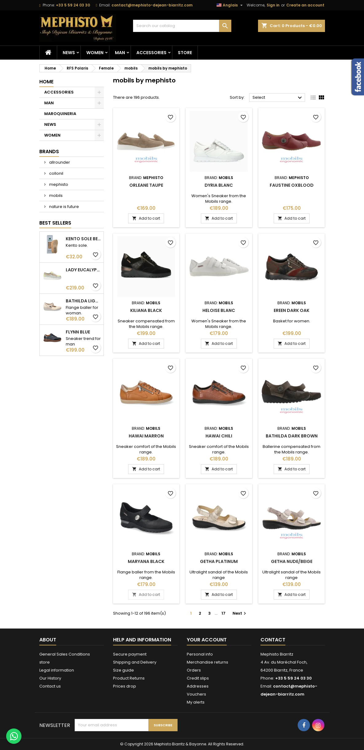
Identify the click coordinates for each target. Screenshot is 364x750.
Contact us (50, 686)
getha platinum (219, 561)
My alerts (196, 702)
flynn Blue (78, 332)
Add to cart (146, 218)
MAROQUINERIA (60, 114)
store (185, 53)
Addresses (198, 686)
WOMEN (95, 53)
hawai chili (218, 436)
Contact (272, 639)
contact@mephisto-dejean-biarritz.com (152, 5)
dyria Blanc (219, 185)
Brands (49, 151)
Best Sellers (55, 222)
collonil (55, 173)
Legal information (56, 670)
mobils (55, 195)
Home (46, 81)
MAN (120, 53)
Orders (194, 670)
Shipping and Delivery (134, 662)
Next (240, 613)
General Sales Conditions (64, 654)
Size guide (123, 670)
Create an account (305, 5)
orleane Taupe (146, 185)
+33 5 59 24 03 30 (73, 5)
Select (278, 98)
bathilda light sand (83, 301)
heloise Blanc (218, 310)
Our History (50, 678)
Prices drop (124, 686)
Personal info (200, 654)
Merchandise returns (207, 662)
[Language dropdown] (230, 5)
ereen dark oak (291, 310)
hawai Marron (146, 436)
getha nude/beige (291, 561)
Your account (207, 639)
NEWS (69, 53)
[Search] (182, 26)
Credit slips (198, 678)
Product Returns (129, 678)
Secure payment (130, 654)
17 (223, 613)
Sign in (273, 5)
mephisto (58, 184)
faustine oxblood (292, 185)
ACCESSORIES (151, 53)
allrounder (59, 162)
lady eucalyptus (83, 270)
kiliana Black (146, 310)
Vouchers (196, 694)
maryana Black (146, 561)
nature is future (63, 206)
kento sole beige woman (83, 238)
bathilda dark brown (292, 436)
